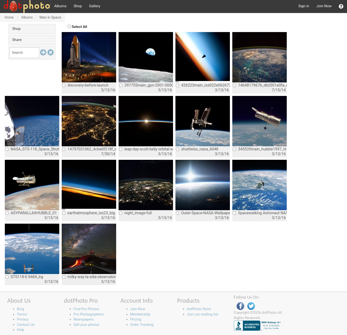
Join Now (324, 6)
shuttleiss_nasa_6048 (197, 149)
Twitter (251, 306)
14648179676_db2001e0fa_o (260, 85)
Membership (140, 314)
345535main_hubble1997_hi (259, 149)
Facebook (240, 306)
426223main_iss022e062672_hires (203, 85)
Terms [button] (22, 314)
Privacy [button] (22, 319)
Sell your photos (86, 324)
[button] (341, 6)
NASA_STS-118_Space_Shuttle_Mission (32, 149)
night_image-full (135, 213)
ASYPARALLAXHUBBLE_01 (31, 213)
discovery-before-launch (85, 85)
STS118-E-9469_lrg (24, 277)
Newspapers (83, 319)
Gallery (94, 6)
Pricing (135, 319)
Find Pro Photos (86, 309)
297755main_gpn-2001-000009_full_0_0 (146, 85)
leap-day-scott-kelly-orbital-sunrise (146, 149)
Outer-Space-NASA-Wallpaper (203, 213)
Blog (20, 309)
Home (9, 17)
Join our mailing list (202, 314)
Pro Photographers (88, 314)
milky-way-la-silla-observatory (89, 277)
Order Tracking (141, 324)
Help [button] (20, 330)
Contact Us (26, 324)
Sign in (303, 6)
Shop (78, 6)
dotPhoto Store (199, 309)
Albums (60, 6)
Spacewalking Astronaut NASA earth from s (260, 213)
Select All (79, 27)
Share (17, 39)
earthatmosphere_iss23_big (88, 213)
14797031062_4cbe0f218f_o (89, 149)
